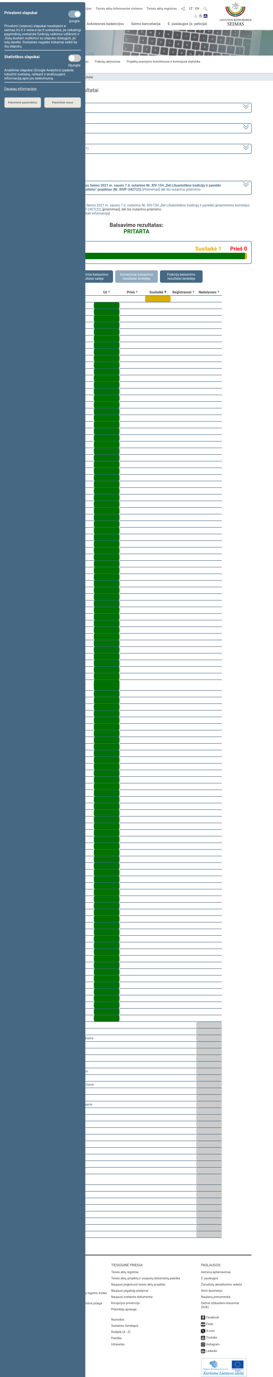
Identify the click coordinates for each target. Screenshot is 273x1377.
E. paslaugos (209, 1275)
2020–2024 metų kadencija (44, 107)
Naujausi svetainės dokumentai (132, 1294)
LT (191, 8)
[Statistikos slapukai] (74, 58)
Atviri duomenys (211, 1287)
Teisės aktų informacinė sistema (119, 8)
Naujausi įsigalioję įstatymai (129, 1287)
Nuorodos (117, 1316)
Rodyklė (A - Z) (121, 1329)
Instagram (212, 1341)
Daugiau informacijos (20, 89)
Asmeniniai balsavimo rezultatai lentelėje (136, 276)
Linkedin (211, 1348)
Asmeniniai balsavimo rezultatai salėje (91, 276)
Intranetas (118, 1341)
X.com (210, 1328)
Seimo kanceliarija (145, 24)
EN (197, 8)
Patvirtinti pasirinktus (22, 102)
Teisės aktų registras (162, 8)
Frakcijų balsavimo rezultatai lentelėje (181, 276)
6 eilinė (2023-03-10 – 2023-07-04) (50, 128)
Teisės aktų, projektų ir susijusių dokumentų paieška (145, 1275)
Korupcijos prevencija (125, 1300)
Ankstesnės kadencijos (105, 24)
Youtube (211, 1334)
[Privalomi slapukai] (74, 14)
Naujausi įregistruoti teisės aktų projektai (138, 1281)
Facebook (212, 1314)
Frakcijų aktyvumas (107, 61)
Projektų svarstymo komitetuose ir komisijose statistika (163, 61)
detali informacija (95, 213)
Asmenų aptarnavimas (216, 1269)
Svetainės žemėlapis (124, 1322)
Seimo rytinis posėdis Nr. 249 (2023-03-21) (56, 148)
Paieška (116, 1335)
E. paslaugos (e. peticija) (187, 24)
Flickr (209, 1321)
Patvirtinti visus (62, 102)
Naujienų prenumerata (215, 1294)
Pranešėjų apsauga (123, 1306)
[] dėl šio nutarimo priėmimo (122, 187)
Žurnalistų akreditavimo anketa (221, 1281)
